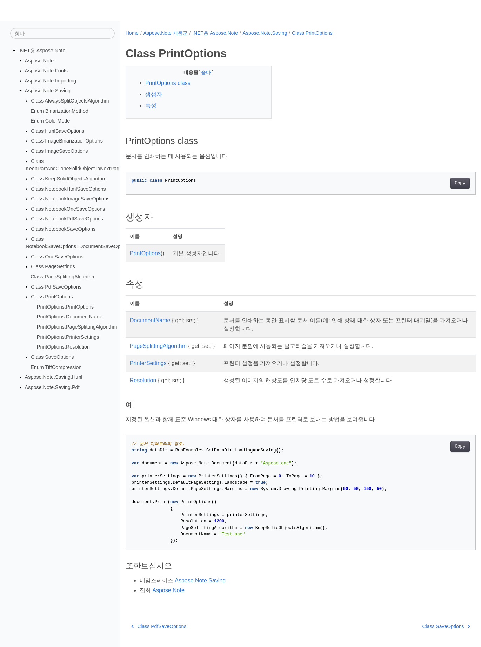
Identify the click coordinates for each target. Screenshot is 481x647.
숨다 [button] (201, 72)
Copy (436, 183)
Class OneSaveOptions (57, 256)
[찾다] (62, 33)
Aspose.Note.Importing (50, 81)
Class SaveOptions (52, 357)
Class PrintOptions (52, 296)
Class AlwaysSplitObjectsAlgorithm (70, 101)
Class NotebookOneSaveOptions (68, 209)
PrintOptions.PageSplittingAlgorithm (77, 327)
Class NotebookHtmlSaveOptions (68, 188)
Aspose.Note (39, 60)
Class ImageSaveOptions (59, 151)
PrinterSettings (148, 363)
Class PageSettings (53, 266)
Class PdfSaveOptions (56, 286)
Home (132, 33)
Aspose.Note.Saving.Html (53, 377)
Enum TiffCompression (56, 367)
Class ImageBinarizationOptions (67, 141)
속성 (150, 105)
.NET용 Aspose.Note (42, 50)
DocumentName (150, 320)
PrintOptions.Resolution (63, 347)
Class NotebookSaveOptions (63, 229)
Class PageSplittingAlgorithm (63, 276)
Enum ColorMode (50, 121)
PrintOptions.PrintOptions (65, 307)
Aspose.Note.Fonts (46, 70)
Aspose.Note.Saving (48, 90)
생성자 (153, 94)
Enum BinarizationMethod (59, 110)
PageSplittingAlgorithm (158, 346)
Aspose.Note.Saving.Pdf (52, 387)
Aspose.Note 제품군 (165, 33)
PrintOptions (145, 253)
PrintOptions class (168, 83)
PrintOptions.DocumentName (69, 316)
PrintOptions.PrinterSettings (68, 336)
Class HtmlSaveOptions (57, 131)
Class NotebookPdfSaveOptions (67, 219)
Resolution (143, 380)
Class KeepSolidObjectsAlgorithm (68, 178)
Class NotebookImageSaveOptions (70, 199)
